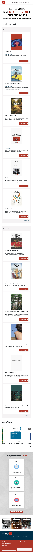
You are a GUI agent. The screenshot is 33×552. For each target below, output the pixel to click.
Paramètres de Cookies (8, 549)
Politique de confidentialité (16, 539)
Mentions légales (16, 536)
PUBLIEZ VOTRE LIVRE (16, 512)
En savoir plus (4, 545)
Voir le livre (23, 61)
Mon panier (25, 536)
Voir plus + (26, 220)
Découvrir (16, 17)
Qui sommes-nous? (16, 534)
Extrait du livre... (8, 54)
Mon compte (25, 534)
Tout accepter (24, 549)
